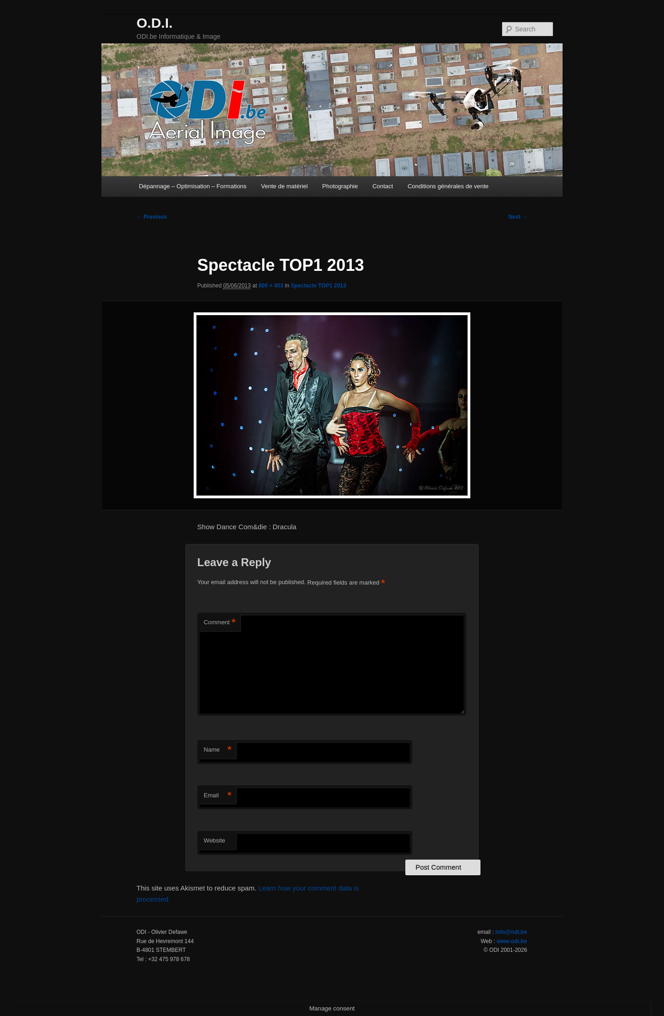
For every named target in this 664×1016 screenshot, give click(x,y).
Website (214, 840)
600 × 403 (271, 285)
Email (217, 795)
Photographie (340, 186)
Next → (518, 217)
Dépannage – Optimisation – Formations (192, 186)
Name (217, 750)
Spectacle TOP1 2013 (318, 285)
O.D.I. (154, 22)
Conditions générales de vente (448, 186)
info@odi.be (511, 932)
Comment (220, 622)
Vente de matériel (284, 186)
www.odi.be (512, 941)
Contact (383, 186)
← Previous (151, 217)
